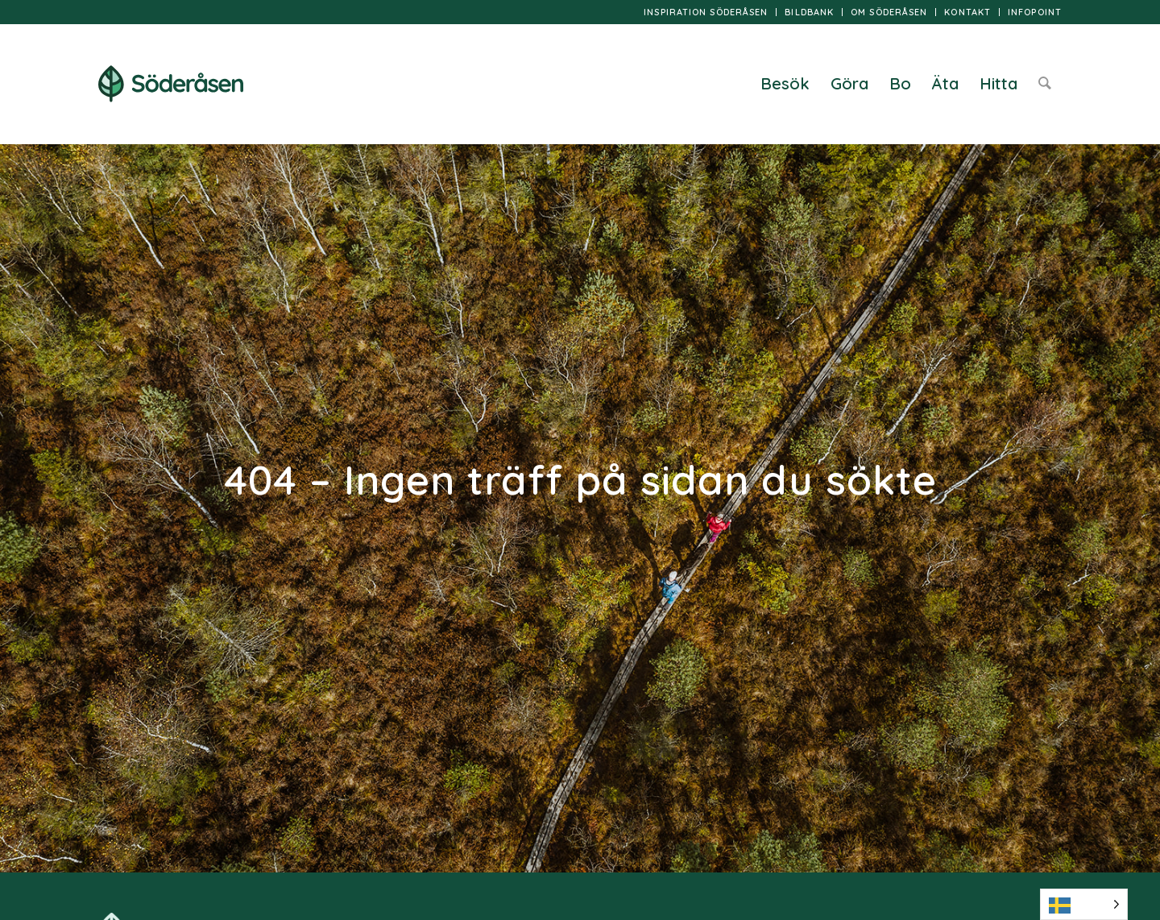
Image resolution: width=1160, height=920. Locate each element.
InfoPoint (1035, 12)
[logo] (170, 84)
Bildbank (809, 12)
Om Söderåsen (889, 12)
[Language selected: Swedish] (1084, 904)
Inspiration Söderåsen (706, 12)
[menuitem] (706, 12)
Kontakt (967, 12)
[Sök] (1045, 84)
